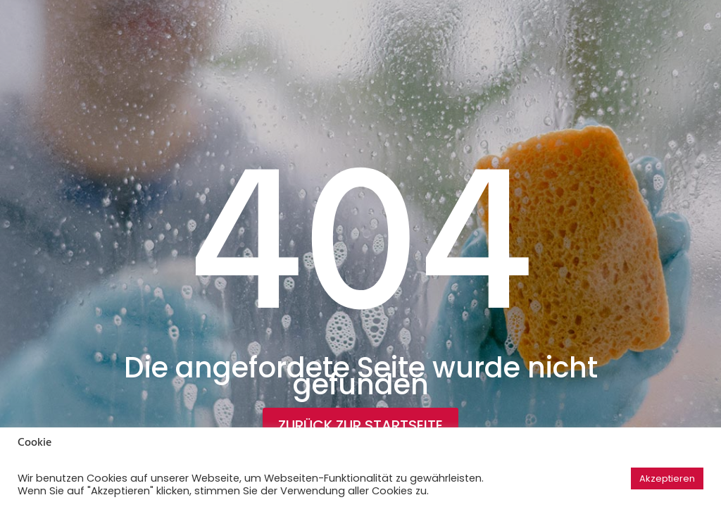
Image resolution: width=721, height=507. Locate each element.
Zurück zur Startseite (360, 425)
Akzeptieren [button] (667, 478)
